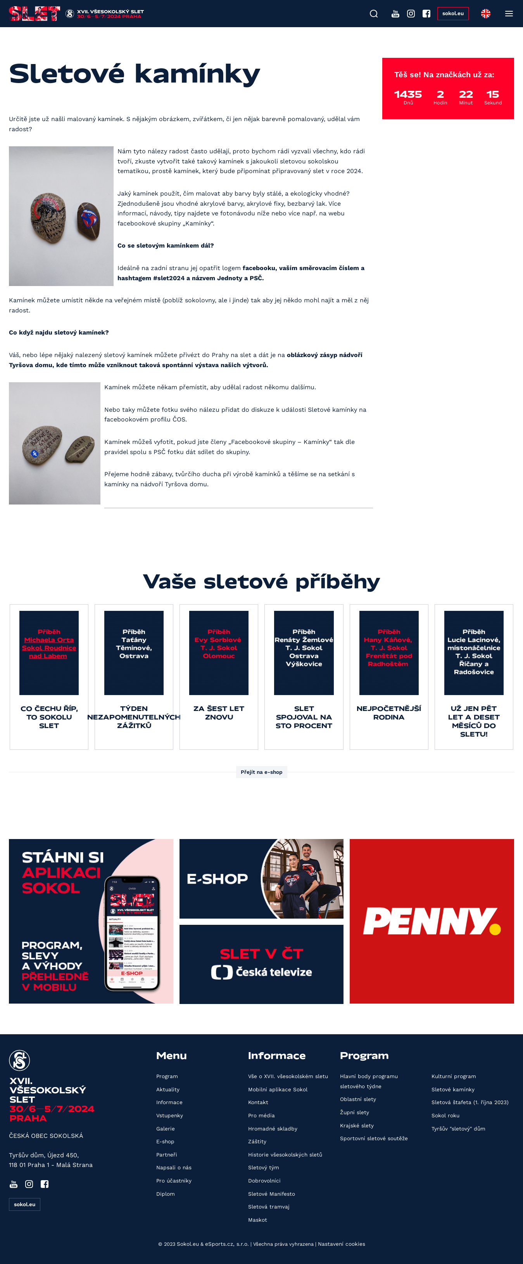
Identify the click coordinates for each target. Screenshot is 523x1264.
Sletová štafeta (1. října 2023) (470, 1102)
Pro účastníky (174, 1180)
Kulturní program (454, 1076)
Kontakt (258, 1102)
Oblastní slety (358, 1099)
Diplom (165, 1194)
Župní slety (354, 1112)
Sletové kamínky (453, 1089)
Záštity (257, 1141)
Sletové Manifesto (271, 1194)
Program (167, 1076)
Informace (169, 1102)
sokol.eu (453, 13)
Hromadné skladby (272, 1128)
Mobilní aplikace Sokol (277, 1089)
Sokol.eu (188, 1244)
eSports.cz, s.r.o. (227, 1244)
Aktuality (168, 1089)
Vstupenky (169, 1115)
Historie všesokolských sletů (285, 1154)
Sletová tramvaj (269, 1206)
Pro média (261, 1115)
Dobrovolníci (264, 1180)
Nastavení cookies (341, 1244)
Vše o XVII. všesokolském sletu (288, 1076)
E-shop (165, 1141)
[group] (49, 677)
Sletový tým (263, 1167)
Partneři (166, 1154)
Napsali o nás (174, 1167)
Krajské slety (357, 1125)
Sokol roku (445, 1115)
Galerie (165, 1128)
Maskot (257, 1220)
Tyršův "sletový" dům (458, 1128)
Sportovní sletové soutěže (374, 1138)
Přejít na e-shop (262, 772)
